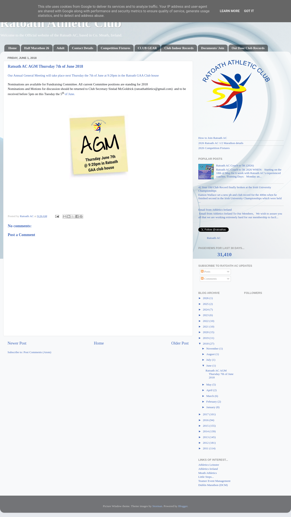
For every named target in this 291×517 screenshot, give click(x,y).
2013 (206, 437)
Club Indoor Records (179, 48)
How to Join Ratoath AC (212, 137)
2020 (206, 332)
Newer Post (17, 343)
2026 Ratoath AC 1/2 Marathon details (220, 143)
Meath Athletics (207, 473)
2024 (206, 309)
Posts (205, 271)
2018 (206, 343)
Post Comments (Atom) (37, 352)
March (210, 396)
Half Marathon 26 (36, 48)
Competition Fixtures (115, 48)
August (210, 354)
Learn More (230, 11)
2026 (206, 298)
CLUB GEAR (147, 48)
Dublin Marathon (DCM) (213, 485)
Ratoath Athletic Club (60, 23)
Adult (60, 48)
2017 (206, 414)
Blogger (183, 506)
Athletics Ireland (208, 468)
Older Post (180, 343)
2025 (206, 304)
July (209, 359)
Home (12, 48)
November (212, 348)
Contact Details (82, 48)
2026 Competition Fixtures (214, 148)
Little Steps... (206, 476)
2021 (206, 326)
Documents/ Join (212, 48)
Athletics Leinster (208, 464)
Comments (209, 278)
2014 (206, 431)
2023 (206, 315)
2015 (206, 425)
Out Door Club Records (248, 48)
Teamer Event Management (214, 481)
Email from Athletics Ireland (215, 209)
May (209, 384)
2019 (206, 338)
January (211, 407)
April (209, 390)
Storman (157, 506)
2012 (206, 442)
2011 (206, 448)
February (211, 401)
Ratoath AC (214, 238)
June (209, 365)
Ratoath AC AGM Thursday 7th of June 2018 (219, 374)
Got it (249, 11)
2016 (206, 420)
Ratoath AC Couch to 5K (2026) (235, 165)
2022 (206, 321)
